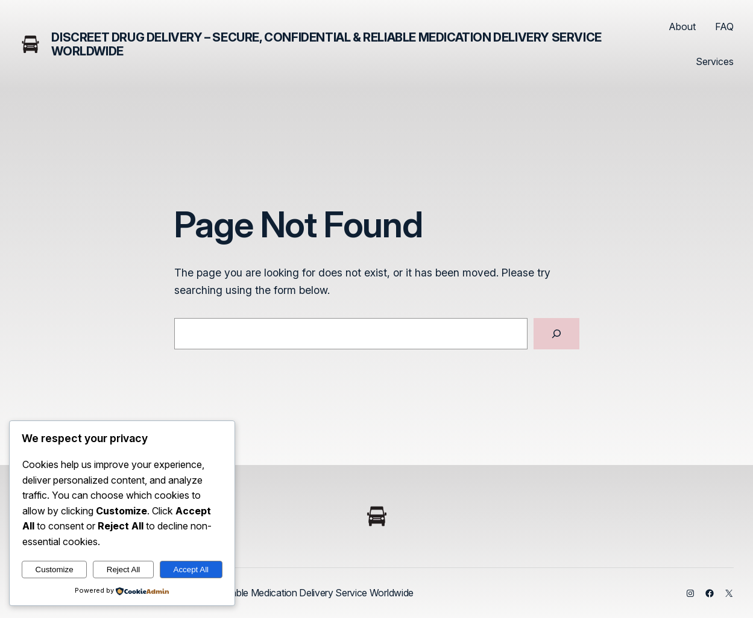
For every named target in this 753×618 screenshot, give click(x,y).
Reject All (123, 569)
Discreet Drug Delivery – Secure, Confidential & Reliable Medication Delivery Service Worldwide (326, 44)
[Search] (556, 333)
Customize (55, 569)
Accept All (191, 569)
